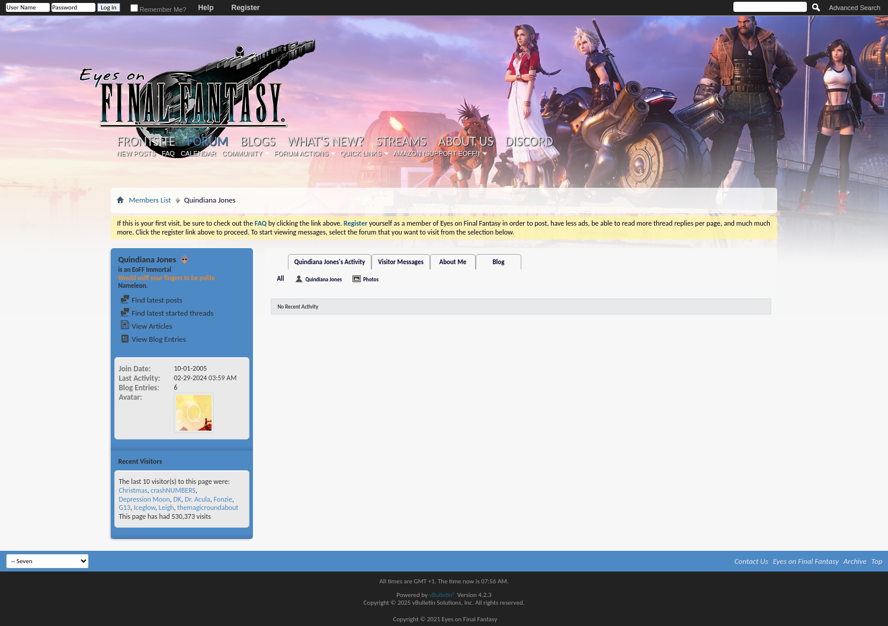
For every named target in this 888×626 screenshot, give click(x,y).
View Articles (146, 326)
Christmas (132, 490)
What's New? (325, 141)
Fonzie (222, 499)
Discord (529, 141)
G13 (124, 507)
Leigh (166, 507)
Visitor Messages (401, 262)
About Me (452, 262)
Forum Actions (301, 153)
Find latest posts (151, 300)
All (280, 278)
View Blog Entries (152, 339)
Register (245, 8)
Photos (371, 279)
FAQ (168, 153)
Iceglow (144, 507)
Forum (207, 141)
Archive (855, 561)
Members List (150, 199)
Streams (401, 141)
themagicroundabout (207, 507)
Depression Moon (143, 499)
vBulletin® (442, 595)
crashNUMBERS (172, 490)
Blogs (257, 141)
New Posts (136, 153)
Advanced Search (854, 7)
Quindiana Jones (323, 279)
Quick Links (361, 153)
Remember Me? (158, 9)
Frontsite (146, 141)
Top (877, 561)
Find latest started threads (166, 313)
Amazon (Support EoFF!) (436, 153)
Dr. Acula (197, 499)
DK (177, 499)
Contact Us (751, 561)
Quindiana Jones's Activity (329, 262)
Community (242, 153)
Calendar (198, 153)
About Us (465, 141)
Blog (498, 262)
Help (205, 8)
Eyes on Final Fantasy (806, 561)
